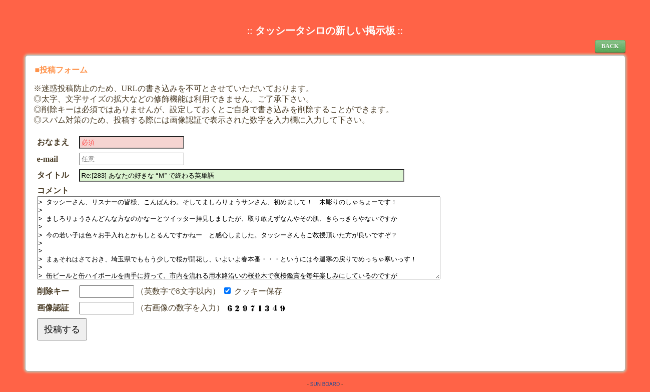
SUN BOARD (325, 384)
